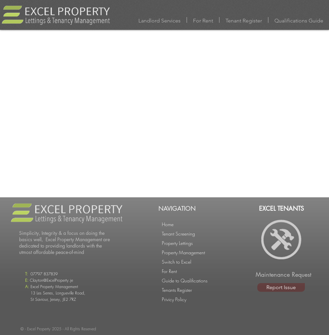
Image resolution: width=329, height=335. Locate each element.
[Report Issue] (281, 287)
